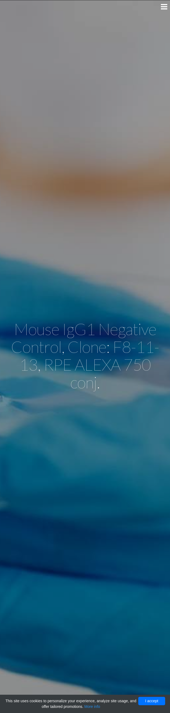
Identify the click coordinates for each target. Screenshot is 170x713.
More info (92, 706)
